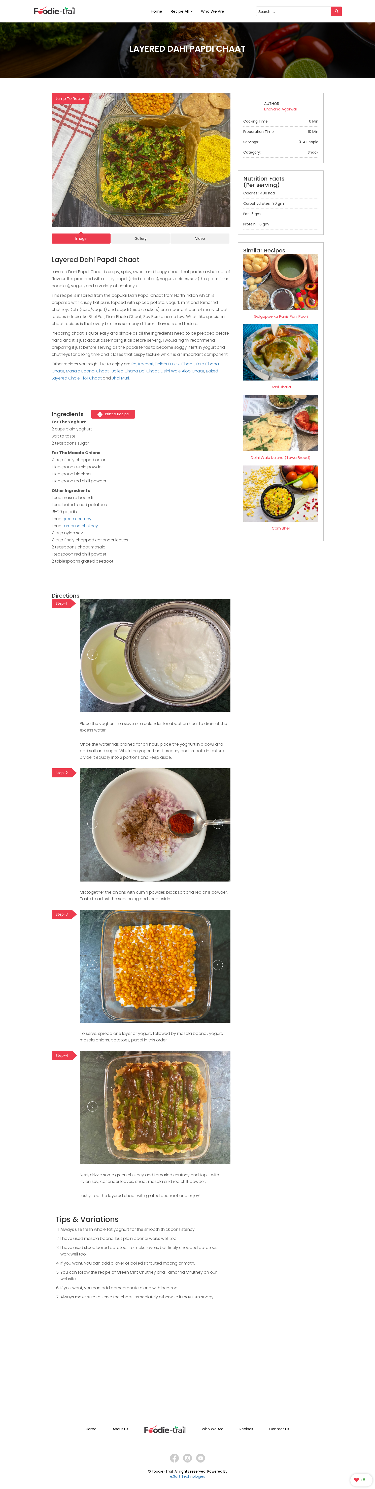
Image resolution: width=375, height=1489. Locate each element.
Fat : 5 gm (252, 213)
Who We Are (212, 11)
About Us (120, 1429)
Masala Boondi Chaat (87, 371)
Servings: (280, 141)
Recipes (246, 1429)
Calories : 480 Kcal (259, 193)
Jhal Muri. (121, 378)
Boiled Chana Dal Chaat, (136, 371)
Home (156, 11)
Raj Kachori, (142, 364)
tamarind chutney (80, 526)
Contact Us (279, 1429)
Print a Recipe (113, 414)
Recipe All (182, 11)
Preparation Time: (280, 131)
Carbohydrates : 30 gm (263, 203)
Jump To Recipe (70, 98)
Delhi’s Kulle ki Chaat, (175, 364)
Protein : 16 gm (256, 224)
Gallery (140, 238)
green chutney (76, 519)
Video (200, 238)
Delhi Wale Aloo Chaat (182, 371)
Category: (280, 152)
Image (81, 238)
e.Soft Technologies (187, 1476)
